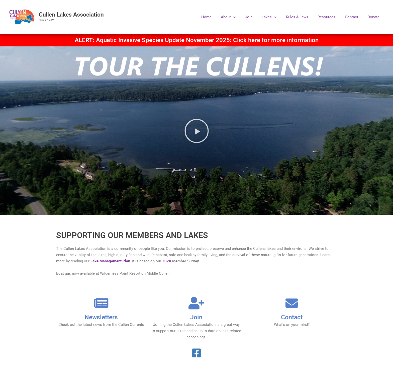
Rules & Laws (303, 17)
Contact (354, 17)
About (240, 17)
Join (259, 17)
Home (220, 17)
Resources (331, 17)
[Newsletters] (101, 303)
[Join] (196, 303)
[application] (245, 17)
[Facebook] (196, 353)
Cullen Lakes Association (71, 14)
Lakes (277, 17)
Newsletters (101, 317)
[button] (196, 130)
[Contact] (291, 303)
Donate (374, 17)
